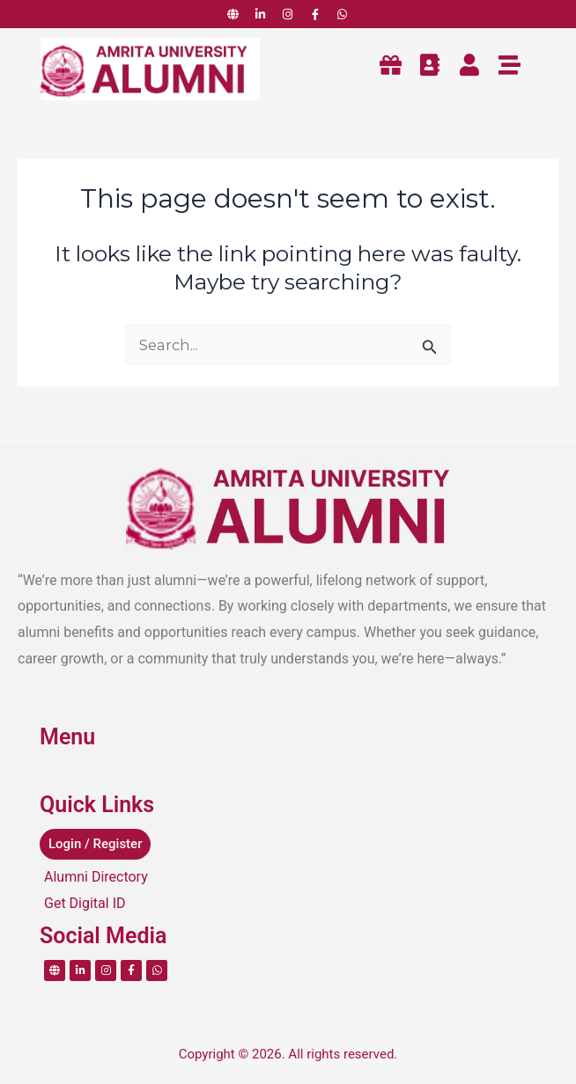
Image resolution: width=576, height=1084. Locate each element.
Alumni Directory (96, 876)
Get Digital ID (85, 903)
